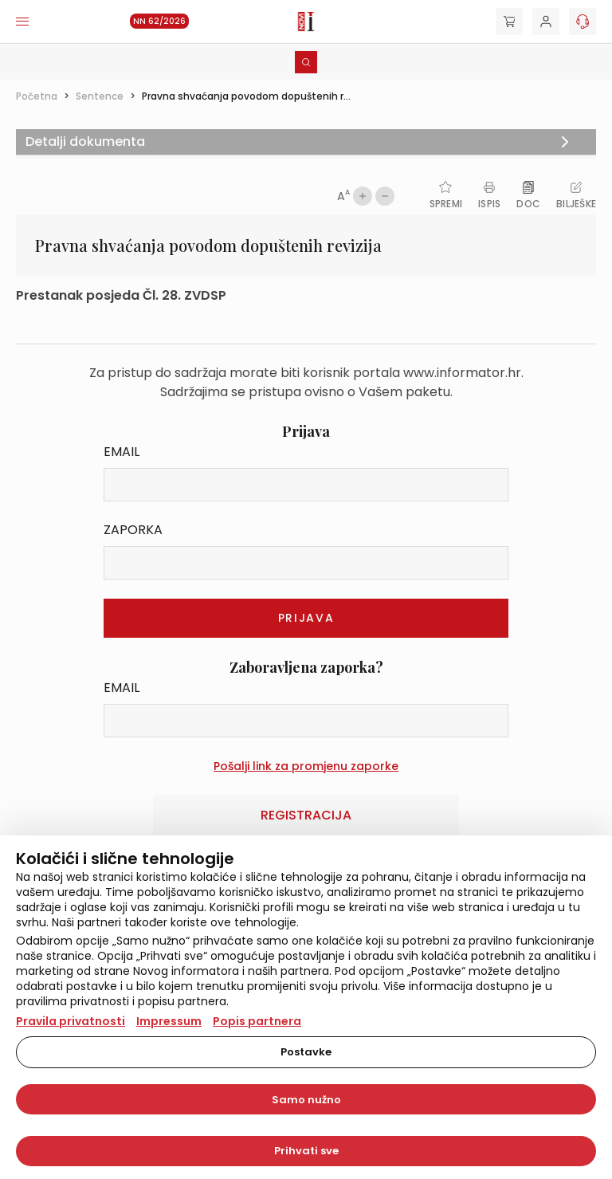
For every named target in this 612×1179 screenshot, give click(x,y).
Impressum (169, 1021)
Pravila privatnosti (70, 1021)
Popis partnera (257, 1021)
